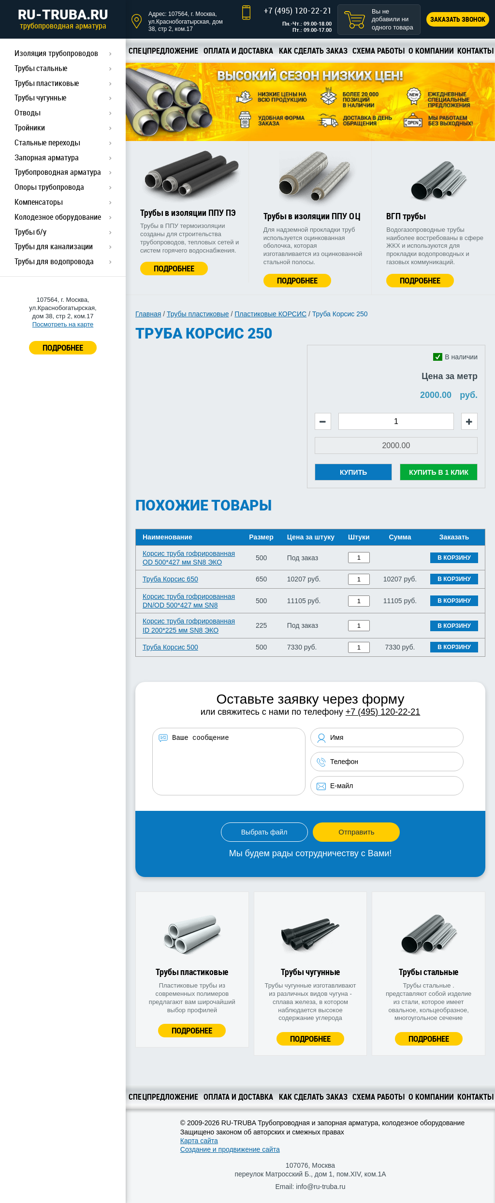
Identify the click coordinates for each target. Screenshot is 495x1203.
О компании (431, 50)
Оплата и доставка (238, 50)
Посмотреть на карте (62, 324)
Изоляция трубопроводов (56, 53)
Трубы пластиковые (47, 83)
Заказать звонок (457, 19)
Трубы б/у (30, 231)
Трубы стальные (41, 68)
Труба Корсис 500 (170, 647)
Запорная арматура (47, 157)
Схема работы (378, 50)
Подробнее (174, 268)
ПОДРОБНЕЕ (63, 347)
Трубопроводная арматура (58, 172)
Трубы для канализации (54, 246)
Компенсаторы (38, 202)
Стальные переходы (47, 142)
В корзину (454, 557)
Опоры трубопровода (49, 187)
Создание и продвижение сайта (230, 1149)
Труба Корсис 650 (170, 579)
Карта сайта (199, 1141)
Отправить (356, 832)
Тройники (30, 127)
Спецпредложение (163, 50)
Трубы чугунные (40, 97)
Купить (353, 472)
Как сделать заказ (313, 50)
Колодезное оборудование (58, 217)
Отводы (27, 112)
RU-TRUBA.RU (63, 19)
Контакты (475, 50)
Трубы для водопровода (54, 261)
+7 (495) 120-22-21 (298, 10)
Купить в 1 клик (438, 472)
